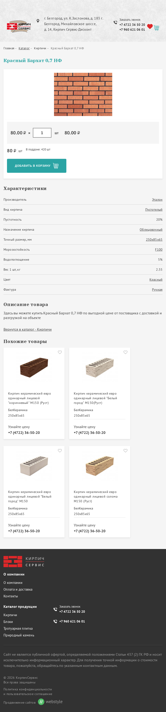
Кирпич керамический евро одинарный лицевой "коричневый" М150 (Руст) (29, 398)
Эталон (157, 199)
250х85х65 (154, 239)
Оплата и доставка (17, 589)
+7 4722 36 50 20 (132, 25)
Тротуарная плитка (18, 628)
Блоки (8, 621)
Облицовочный (151, 229)
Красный (156, 279)
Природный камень (18, 635)
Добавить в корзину (33, 165)
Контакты (10, 596)
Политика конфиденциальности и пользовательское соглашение (27, 691)
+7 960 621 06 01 (132, 29)
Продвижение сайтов (19, 702)
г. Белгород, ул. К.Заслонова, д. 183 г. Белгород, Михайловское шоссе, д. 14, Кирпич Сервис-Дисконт (73, 24)
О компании (12, 582)
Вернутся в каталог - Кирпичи (27, 329)
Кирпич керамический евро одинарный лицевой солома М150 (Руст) (96, 496)
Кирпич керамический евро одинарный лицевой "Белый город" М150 (29, 496)
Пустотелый (154, 209)
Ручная (157, 289)
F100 (159, 249)
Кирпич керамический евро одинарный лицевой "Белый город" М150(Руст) (95, 398)
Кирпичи (10, 615)
